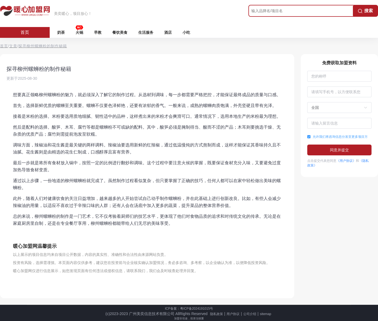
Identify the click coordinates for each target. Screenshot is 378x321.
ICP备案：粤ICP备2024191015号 (189, 308)
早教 (98, 32)
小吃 (186, 32)
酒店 (168, 32)
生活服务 (145, 32)
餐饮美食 (119, 32)
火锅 (79, 32)
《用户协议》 (346, 161)
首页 (25, 32)
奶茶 (61, 32)
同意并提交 (339, 150)
